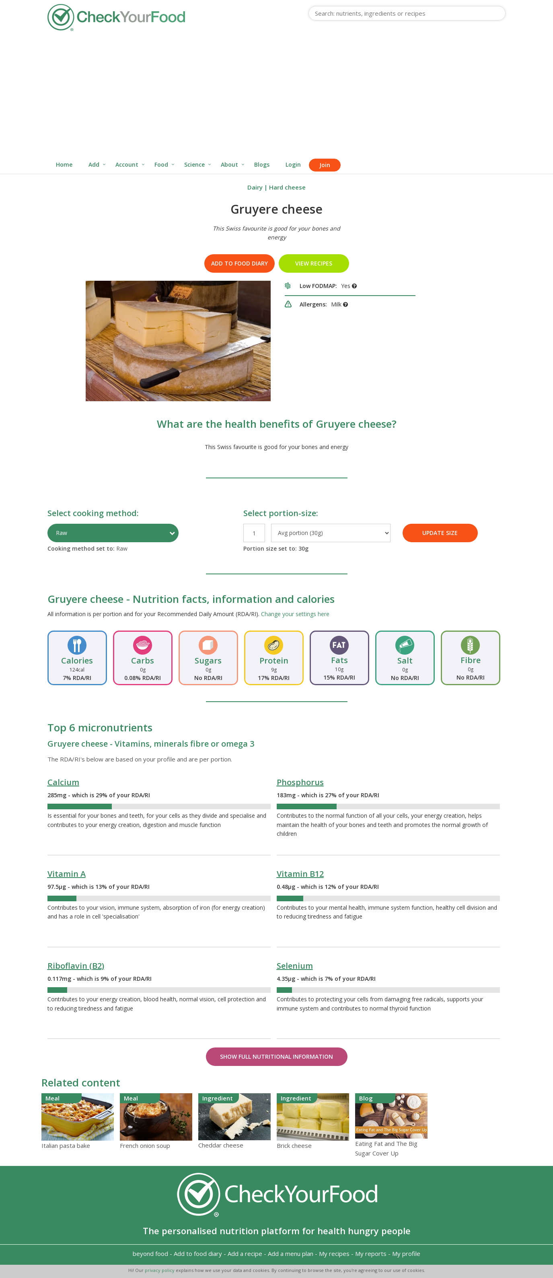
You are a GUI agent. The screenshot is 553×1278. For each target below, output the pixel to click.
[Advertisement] (276, 95)
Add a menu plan (290, 1253)
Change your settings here (295, 614)
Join (324, 165)
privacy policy (160, 1270)
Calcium (63, 782)
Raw (61, 533)
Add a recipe (245, 1253)
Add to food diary (239, 263)
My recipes (334, 1253)
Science (194, 164)
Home (64, 164)
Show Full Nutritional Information (276, 1056)
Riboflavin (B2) (75, 965)
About (229, 164)
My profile (406, 1253)
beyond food (150, 1253)
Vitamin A (66, 873)
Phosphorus (300, 782)
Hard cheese (287, 187)
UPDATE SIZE (440, 533)
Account (126, 164)
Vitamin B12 (300, 873)
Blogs (261, 164)
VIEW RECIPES (313, 263)
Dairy (255, 187)
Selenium (295, 965)
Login (293, 164)
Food (161, 164)
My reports (370, 1253)
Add (93, 164)
